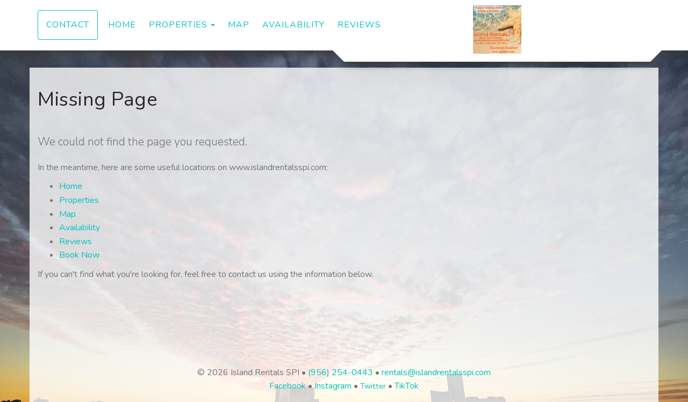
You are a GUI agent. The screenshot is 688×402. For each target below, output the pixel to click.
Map (238, 25)
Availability (293, 25)
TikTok (407, 386)
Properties (178, 25)
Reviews (359, 25)
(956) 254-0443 (340, 372)
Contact (67, 25)
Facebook (287, 386)
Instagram (333, 386)
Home (122, 25)
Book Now (79, 255)
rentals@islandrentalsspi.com (436, 372)
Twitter (373, 386)
